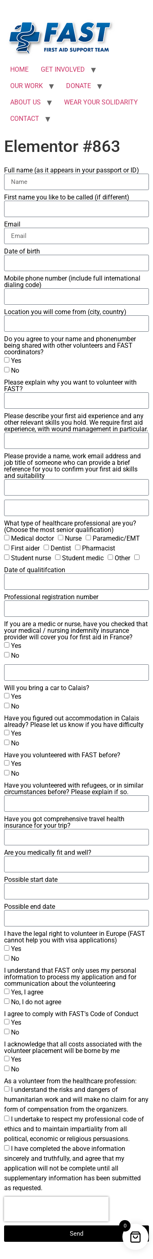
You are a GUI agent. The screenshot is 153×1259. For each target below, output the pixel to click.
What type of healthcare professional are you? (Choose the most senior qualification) (70, 526)
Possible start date (31, 879)
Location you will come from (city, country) (65, 312)
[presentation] (56, 1209)
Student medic (83, 558)
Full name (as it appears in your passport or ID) (71, 170)
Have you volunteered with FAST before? (62, 755)
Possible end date (29, 906)
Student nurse (31, 558)
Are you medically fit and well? (47, 852)
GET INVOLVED (63, 69)
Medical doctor (32, 538)
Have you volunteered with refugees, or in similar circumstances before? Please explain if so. (73, 788)
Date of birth (22, 251)
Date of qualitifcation (34, 570)
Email (12, 224)
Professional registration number (51, 597)
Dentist (61, 548)
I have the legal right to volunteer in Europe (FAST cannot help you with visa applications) (74, 937)
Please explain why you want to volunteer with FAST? (70, 385)
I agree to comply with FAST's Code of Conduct (71, 1014)
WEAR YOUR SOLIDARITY (101, 102)
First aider (25, 548)
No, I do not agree (36, 1002)
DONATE (78, 86)
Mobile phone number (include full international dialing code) (72, 281)
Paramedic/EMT (116, 538)
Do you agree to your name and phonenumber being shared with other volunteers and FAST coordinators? (70, 346)
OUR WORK (26, 86)
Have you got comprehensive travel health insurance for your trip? (64, 822)
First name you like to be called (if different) (66, 197)
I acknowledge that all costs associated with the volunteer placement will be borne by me (73, 1047)
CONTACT (24, 118)
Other (122, 558)
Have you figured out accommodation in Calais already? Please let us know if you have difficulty (74, 721)
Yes (16, 361)
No (15, 370)
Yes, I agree (27, 992)
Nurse (73, 538)
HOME (19, 69)
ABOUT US (25, 102)
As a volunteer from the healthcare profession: (70, 1081)
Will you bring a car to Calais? (46, 688)
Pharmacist (98, 548)
